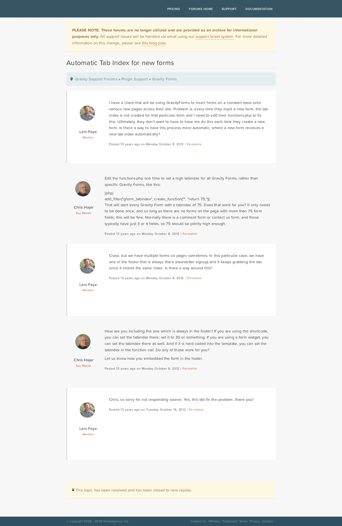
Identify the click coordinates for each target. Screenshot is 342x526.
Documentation (259, 9)
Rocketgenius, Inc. (116, 521)
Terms (243, 521)
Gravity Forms (164, 79)
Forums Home (201, 9)
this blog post (154, 43)
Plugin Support (134, 79)
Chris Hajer (84, 207)
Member (88, 137)
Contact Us (198, 521)
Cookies (267, 521)
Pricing (173, 9)
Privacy (255, 521)
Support (229, 9)
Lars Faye (88, 132)
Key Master (83, 213)
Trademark (229, 521)
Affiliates (214, 521)
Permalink (194, 144)
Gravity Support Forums (96, 79)
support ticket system (214, 36)
